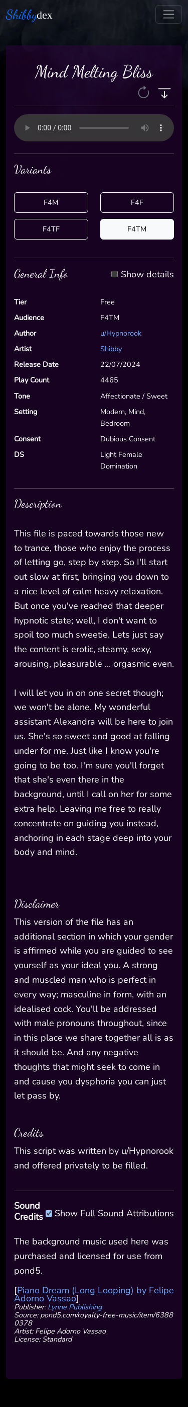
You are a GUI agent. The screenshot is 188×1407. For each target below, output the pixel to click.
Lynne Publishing (75, 1307)
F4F (137, 202)
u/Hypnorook (120, 333)
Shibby (111, 349)
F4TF (51, 229)
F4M (51, 202)
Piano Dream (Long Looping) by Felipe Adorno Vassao (94, 1294)
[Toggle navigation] (168, 14)
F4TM (136, 229)
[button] (144, 92)
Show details (147, 274)
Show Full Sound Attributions (114, 1211)
